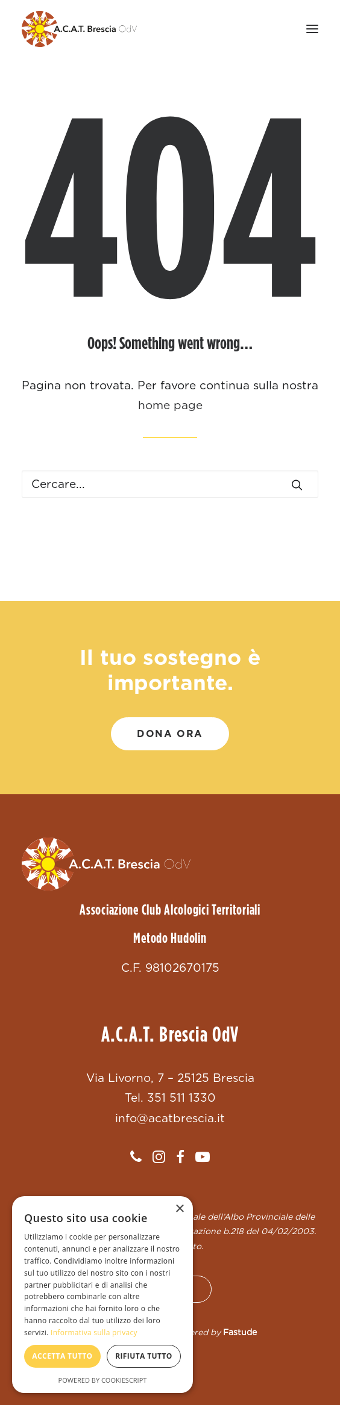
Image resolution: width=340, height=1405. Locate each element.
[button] (312, 29)
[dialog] (102, 1294)
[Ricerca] (170, 484)
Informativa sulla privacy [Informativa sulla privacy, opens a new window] (94, 1332)
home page (170, 405)
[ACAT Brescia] (79, 29)
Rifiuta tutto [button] (143, 1356)
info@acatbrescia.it (170, 1118)
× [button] (179, 1209)
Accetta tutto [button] (62, 1356)
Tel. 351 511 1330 (170, 1098)
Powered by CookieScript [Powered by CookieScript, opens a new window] (102, 1380)
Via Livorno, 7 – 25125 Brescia (170, 1078)
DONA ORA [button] (170, 734)
